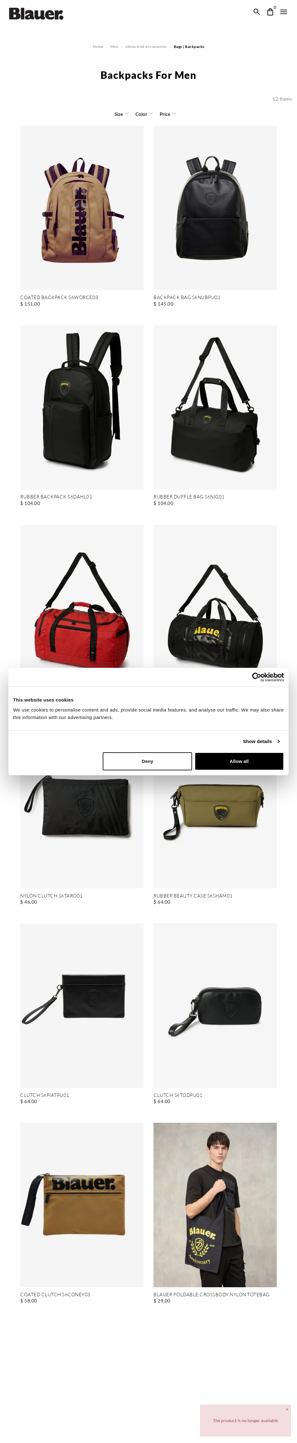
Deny (147, 761)
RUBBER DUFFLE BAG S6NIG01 (188, 497)
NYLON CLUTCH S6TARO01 (51, 896)
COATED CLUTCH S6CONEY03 (54, 1295)
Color (141, 114)
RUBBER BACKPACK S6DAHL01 (55, 497)
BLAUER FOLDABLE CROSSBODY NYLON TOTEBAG (211, 1295)
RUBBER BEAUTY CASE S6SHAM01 (192, 896)
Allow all (239, 761)
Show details (257, 741)
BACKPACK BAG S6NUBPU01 (186, 297)
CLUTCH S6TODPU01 (177, 1095)
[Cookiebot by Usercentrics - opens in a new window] (256, 677)
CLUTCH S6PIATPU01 (44, 1095)
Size (119, 114)
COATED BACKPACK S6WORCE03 (58, 297)
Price (164, 114)
